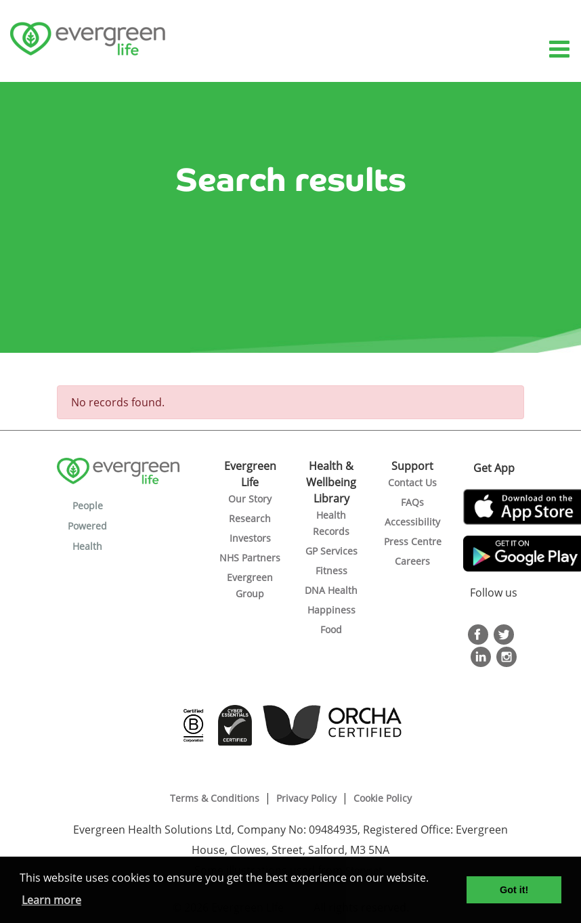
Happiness (331, 609)
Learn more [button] (51, 900)
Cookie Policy (382, 798)
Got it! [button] (514, 889)
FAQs (412, 502)
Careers (412, 561)
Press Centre (413, 541)
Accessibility (412, 521)
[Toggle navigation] (560, 50)
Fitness (331, 570)
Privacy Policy (306, 798)
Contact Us (412, 482)
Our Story (250, 498)
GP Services (331, 550)
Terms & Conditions (214, 798)
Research (250, 518)
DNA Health (331, 590)
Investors (250, 538)
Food (331, 629)
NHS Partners (249, 557)
